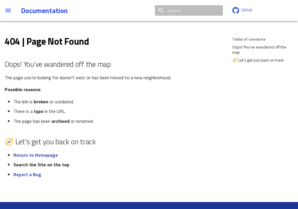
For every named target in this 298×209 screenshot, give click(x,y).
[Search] (189, 10)
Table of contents (248, 39)
